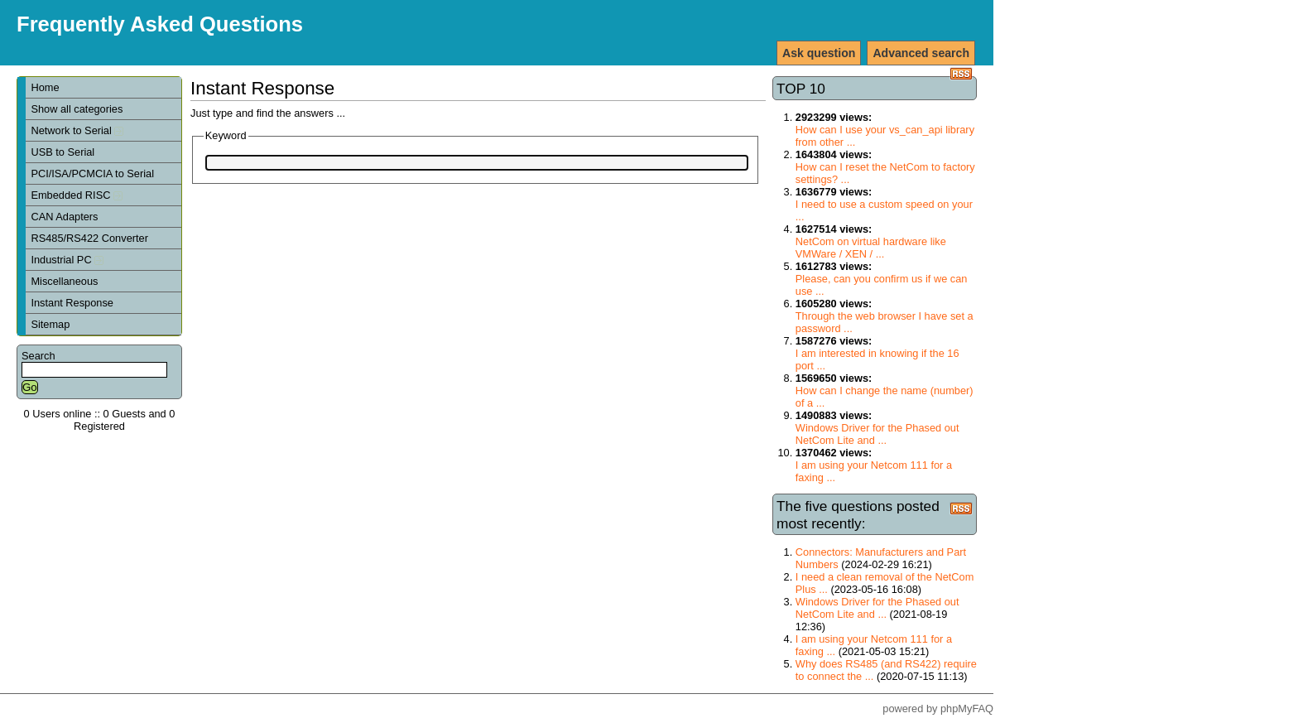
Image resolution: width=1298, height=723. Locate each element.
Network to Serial (77, 130)
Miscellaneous (64, 281)
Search (38, 355)
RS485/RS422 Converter (89, 238)
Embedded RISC (77, 195)
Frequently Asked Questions (160, 24)
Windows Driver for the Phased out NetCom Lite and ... (877, 434)
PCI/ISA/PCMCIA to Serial (92, 173)
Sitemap (50, 324)
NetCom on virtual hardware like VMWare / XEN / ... (871, 247)
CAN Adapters (64, 216)
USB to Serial (62, 152)
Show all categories (77, 109)
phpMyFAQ (966, 708)
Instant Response (72, 302)
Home (45, 87)
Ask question (818, 53)
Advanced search (921, 53)
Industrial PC (67, 259)
